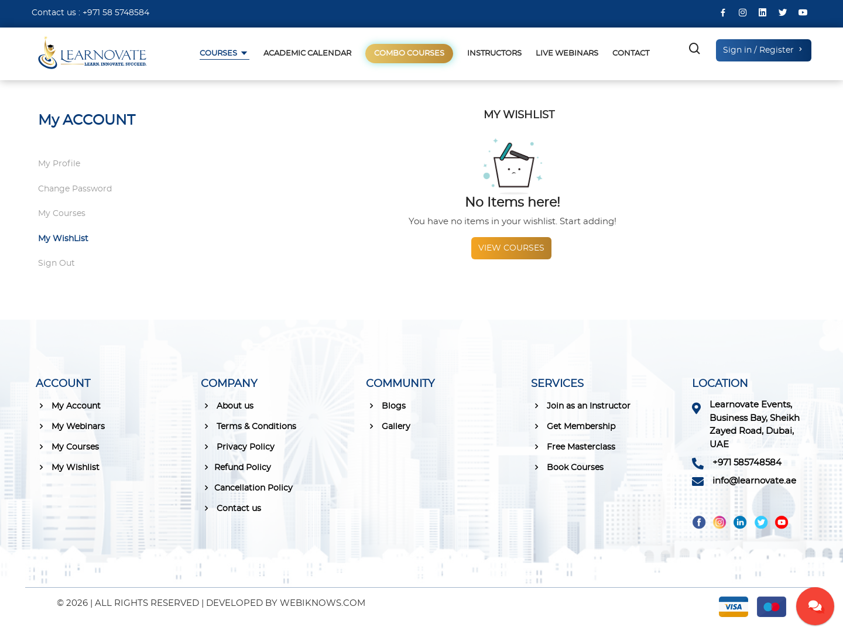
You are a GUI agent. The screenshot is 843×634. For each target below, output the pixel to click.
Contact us (231, 508)
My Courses (61, 214)
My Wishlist (68, 467)
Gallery (388, 426)
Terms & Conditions (248, 426)
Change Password (75, 189)
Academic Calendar (307, 53)
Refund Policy (236, 467)
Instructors (494, 53)
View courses (511, 248)
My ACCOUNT (86, 121)
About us (227, 405)
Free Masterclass (573, 446)
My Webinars (70, 426)
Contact (630, 53)
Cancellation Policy (247, 487)
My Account (68, 405)
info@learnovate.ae (754, 481)
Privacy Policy (238, 446)
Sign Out (56, 263)
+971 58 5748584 (116, 13)
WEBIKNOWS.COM (322, 603)
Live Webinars (567, 53)
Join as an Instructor (580, 405)
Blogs (386, 405)
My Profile (59, 164)
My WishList (63, 239)
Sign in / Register (763, 49)
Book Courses (567, 467)
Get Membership (573, 426)
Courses (219, 53)
